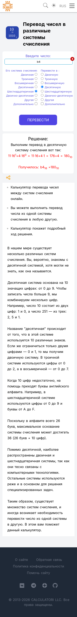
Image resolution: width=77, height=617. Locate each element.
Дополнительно (25, 104)
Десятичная (27, 87)
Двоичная (29, 74)
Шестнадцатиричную (56, 91)
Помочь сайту (38, 573)
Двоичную (49, 74)
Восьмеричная (26, 83)
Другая (31, 100)
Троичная (29, 79)
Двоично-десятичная (22, 95)
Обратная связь (49, 560)
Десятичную (51, 87)
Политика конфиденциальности (38, 566)
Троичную (49, 79)
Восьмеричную (52, 83)
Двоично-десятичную (57, 95)
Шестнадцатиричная (22, 91)
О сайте (21, 560)
